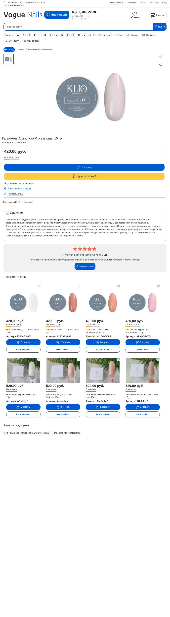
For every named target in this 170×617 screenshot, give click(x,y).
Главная (20, 49)
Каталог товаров (56, 14)
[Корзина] (158, 15)
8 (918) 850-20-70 (84, 12)
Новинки (148, 35)
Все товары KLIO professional (18, 202)
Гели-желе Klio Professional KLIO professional (26, 433)
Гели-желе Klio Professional (66, 433)
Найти (160, 26)
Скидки (132, 35)
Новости (104, 35)
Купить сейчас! (84, 176)
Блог (119, 35)
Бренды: (9, 35)
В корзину (84, 167)
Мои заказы (31, 41)
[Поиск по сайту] (71, 27)
